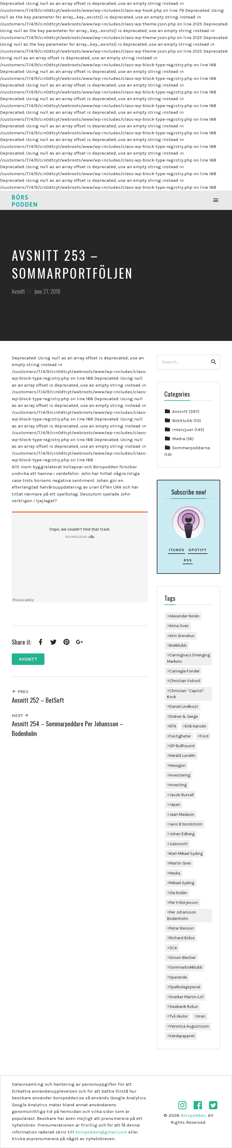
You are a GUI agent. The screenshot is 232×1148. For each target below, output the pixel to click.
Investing (178, 785)
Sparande (178, 977)
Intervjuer (182, 429)
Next (20, 715)
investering (179, 775)
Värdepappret (182, 1036)
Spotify (197, 550)
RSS (188, 560)
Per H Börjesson (183, 902)
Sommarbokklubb (185, 967)
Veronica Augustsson (189, 1026)
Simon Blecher (182, 957)
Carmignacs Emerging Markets (188, 658)
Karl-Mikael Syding (186, 853)
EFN (172, 726)
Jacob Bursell (181, 795)
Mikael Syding (181, 883)
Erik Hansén (195, 726)
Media (178, 438)
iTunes (177, 550)
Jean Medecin (181, 814)
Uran (201, 1016)
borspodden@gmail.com (101, 1132)
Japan (174, 804)
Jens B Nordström (185, 824)
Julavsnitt (178, 844)
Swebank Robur (183, 1006)
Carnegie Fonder (184, 671)
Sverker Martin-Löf (186, 997)
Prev (20, 691)
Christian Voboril (184, 681)
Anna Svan (179, 625)
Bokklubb (182, 420)
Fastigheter (180, 736)
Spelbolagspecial (184, 987)
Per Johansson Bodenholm (181, 915)
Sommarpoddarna (191, 447)
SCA (173, 948)
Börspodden (193, 1115)
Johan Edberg (182, 834)
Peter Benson (181, 928)
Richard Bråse (182, 938)
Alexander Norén (184, 616)
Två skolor (178, 1016)
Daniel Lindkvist (183, 706)
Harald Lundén (182, 755)
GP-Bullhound (182, 746)
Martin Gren (180, 863)
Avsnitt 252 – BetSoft (38, 700)
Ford (204, 736)
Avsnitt (18, 291)
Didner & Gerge (183, 716)
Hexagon (177, 765)
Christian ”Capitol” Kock (185, 693)
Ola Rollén (178, 893)
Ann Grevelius (182, 635)
